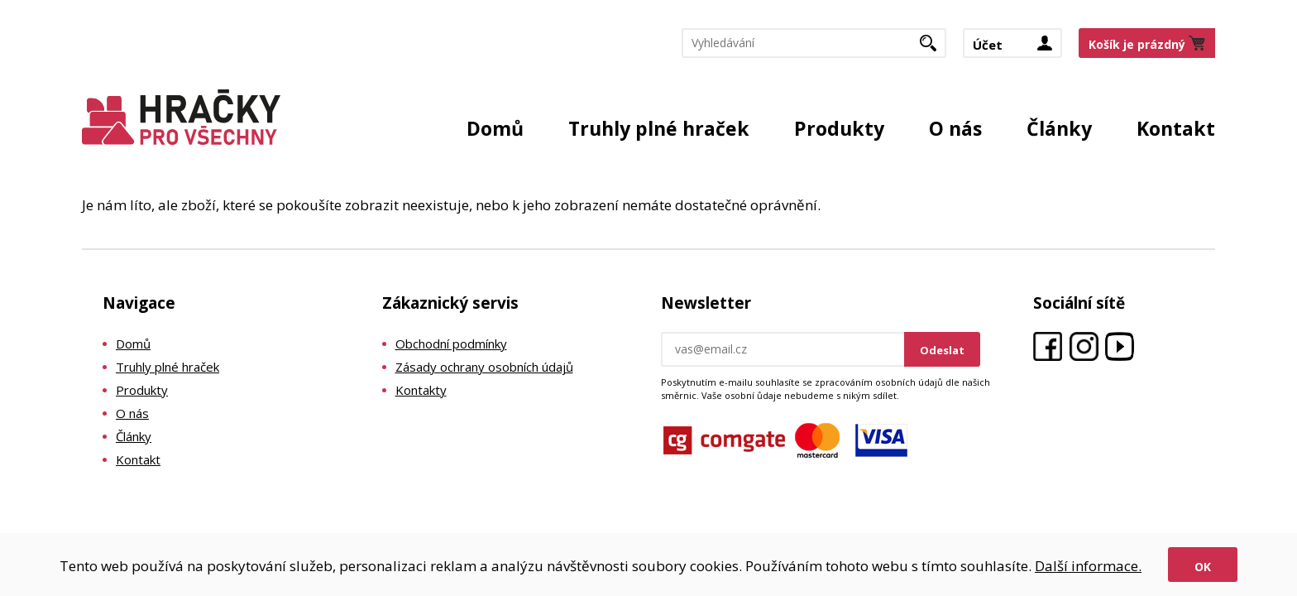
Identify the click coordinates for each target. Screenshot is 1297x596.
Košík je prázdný (1137, 44)
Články (1059, 128)
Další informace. (1088, 565)
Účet (988, 44)
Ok (1202, 566)
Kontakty (421, 390)
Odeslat (942, 350)
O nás (955, 128)
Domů (495, 128)
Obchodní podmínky (451, 343)
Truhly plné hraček (658, 128)
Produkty (839, 128)
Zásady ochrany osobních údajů (484, 366)
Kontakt (1176, 128)
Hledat (934, 48)
